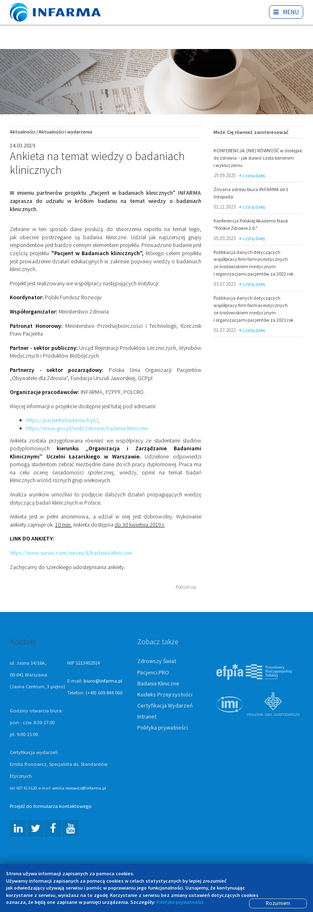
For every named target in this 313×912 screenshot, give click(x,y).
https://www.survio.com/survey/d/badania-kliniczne (71, 553)
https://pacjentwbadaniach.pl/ (61, 421)
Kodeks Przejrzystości (164, 694)
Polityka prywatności (162, 728)
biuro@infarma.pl (103, 681)
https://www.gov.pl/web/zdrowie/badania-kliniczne (87, 428)
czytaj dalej (252, 176)
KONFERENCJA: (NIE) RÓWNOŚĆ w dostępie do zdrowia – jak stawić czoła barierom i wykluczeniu (258, 158)
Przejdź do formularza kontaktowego (51, 806)
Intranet (146, 717)
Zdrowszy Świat (156, 661)
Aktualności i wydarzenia (65, 132)
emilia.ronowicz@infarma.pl (79, 788)
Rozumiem (278, 903)
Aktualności (22, 132)
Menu (286, 12)
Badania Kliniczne (158, 683)
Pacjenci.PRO (153, 672)
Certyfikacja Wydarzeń (165, 706)
